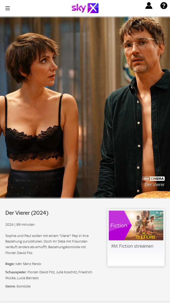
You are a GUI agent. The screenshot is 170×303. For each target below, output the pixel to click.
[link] (136, 237)
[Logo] (85, 8)
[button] (148, 5)
